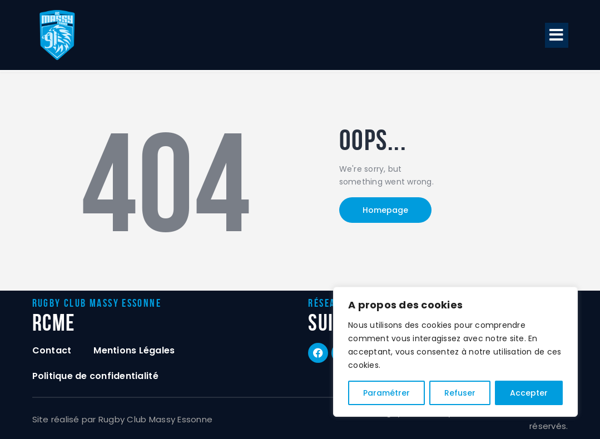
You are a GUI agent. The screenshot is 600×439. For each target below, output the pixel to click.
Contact (52, 350)
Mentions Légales (134, 350)
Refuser (459, 392)
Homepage (385, 210)
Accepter (529, 392)
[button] (556, 35)
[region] (455, 352)
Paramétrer (386, 392)
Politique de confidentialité (95, 376)
